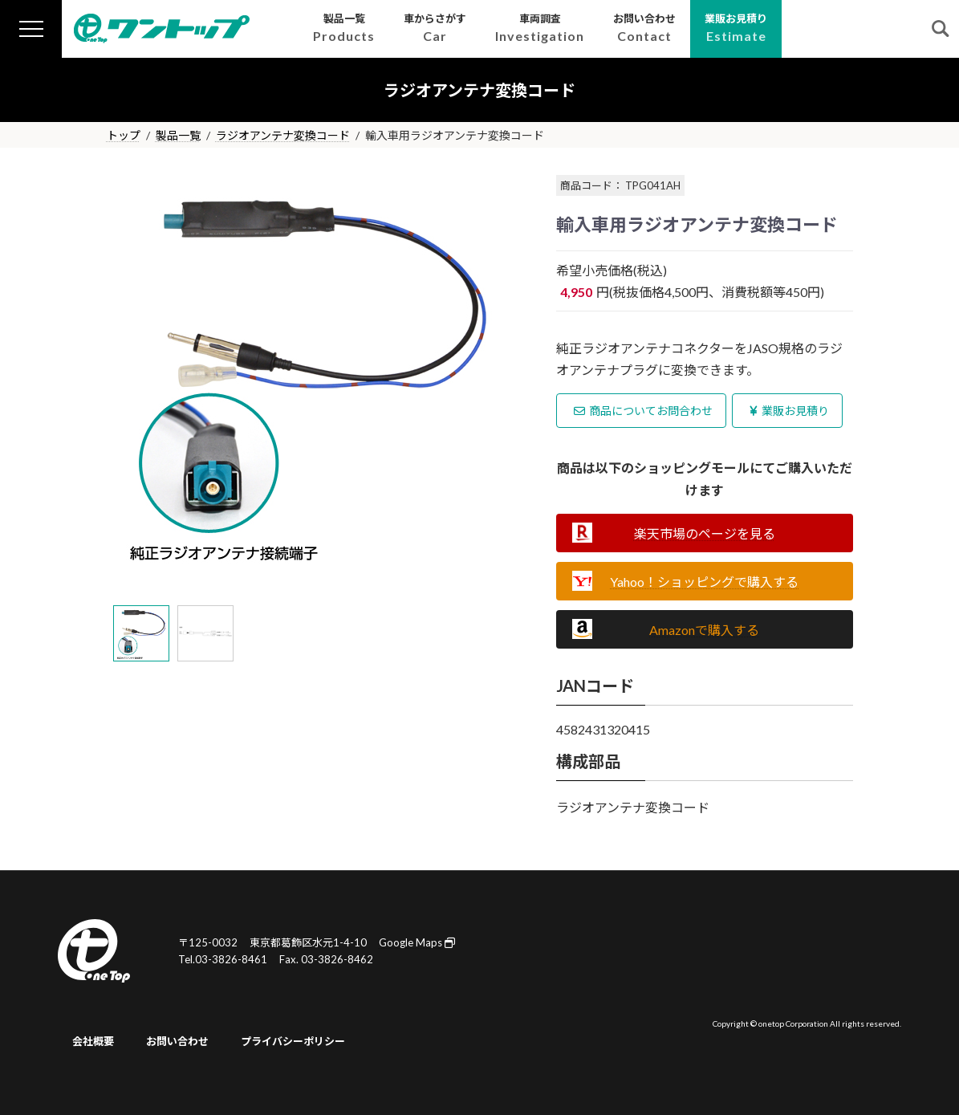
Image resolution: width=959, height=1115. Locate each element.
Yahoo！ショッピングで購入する (704, 581)
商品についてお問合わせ (643, 410)
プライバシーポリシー (293, 1041)
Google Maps (417, 942)
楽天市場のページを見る (704, 533)
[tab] (141, 633)
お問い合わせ (177, 1041)
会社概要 (93, 1041)
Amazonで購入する (704, 629)
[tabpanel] (319, 372)
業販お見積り (789, 410)
